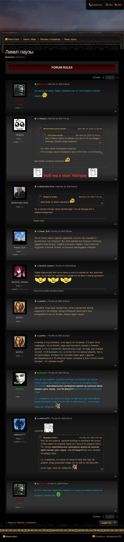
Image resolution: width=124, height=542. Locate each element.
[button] (103, 77)
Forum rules (62, 67)
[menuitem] (95, 5)
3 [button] (113, 77)
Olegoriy (47, 197)
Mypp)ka (47, 438)
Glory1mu (52, 135)
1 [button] (106, 77)
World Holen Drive (51, 129)
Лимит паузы (70, 39)
